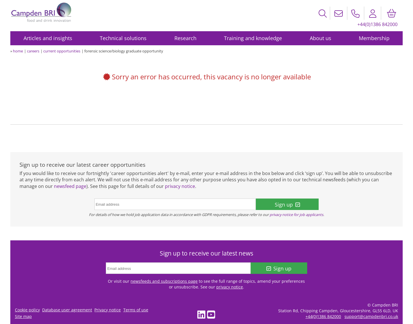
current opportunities (61, 51)
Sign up (287, 204)
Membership (374, 38)
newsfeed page (70, 186)
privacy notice (180, 186)
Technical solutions (123, 38)
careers (33, 51)
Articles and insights (48, 38)
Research (185, 38)
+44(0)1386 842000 (377, 24)
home (18, 51)
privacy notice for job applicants (296, 214)
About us (320, 38)
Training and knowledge (253, 38)
